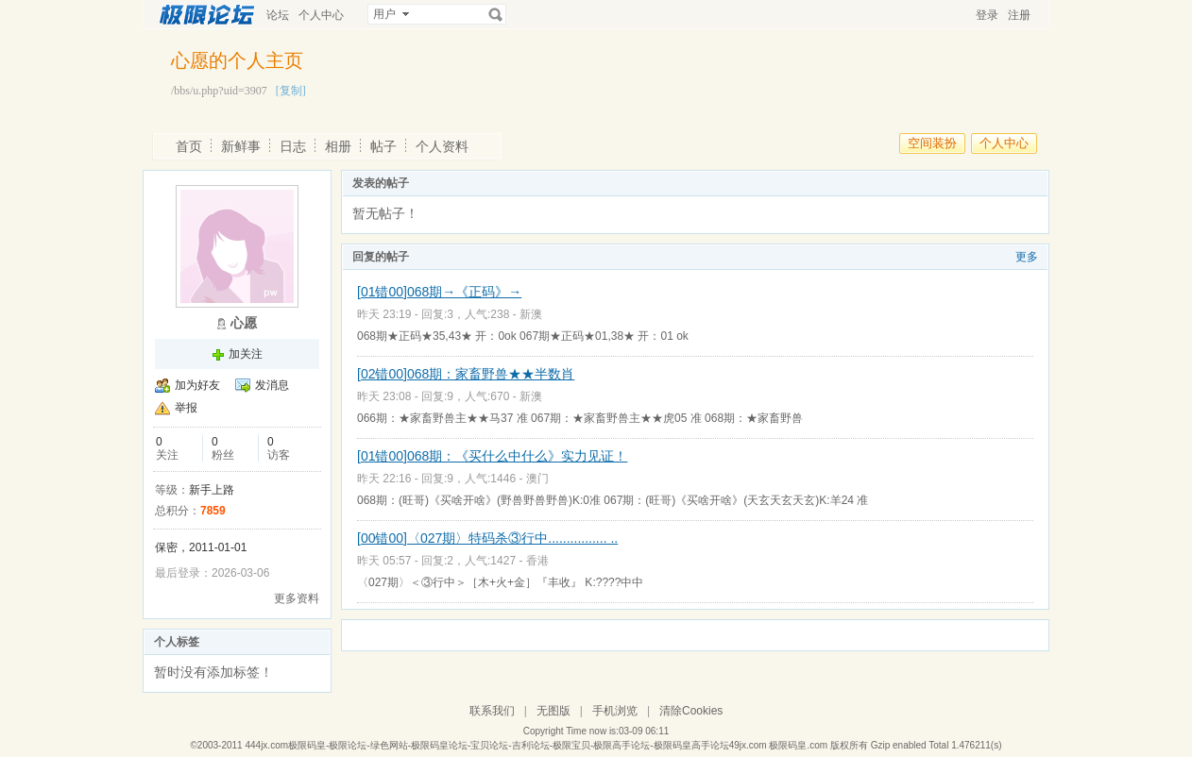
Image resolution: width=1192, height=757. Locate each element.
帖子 (383, 146)
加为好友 (197, 385)
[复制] (291, 90)
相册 (338, 146)
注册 (1019, 15)
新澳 (530, 314)
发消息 (272, 385)
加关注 (246, 354)
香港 (537, 560)
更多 (1026, 256)
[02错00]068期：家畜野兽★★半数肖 (465, 373)
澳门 (537, 478)
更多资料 (296, 598)
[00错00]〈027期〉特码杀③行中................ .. (487, 538)
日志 (293, 146)
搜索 (495, 14)
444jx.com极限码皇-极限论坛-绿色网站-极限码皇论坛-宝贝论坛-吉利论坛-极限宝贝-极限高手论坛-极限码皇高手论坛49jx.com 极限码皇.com (536, 745)
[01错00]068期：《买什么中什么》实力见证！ (492, 455)
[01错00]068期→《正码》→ (439, 291)
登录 (987, 15)
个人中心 (321, 15)
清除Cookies (691, 710)
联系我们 (492, 710)
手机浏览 (615, 710)
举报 (186, 407)
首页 (189, 146)
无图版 (553, 710)
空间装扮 (932, 143)
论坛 (277, 15)
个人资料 (442, 146)
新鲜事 (241, 146)
